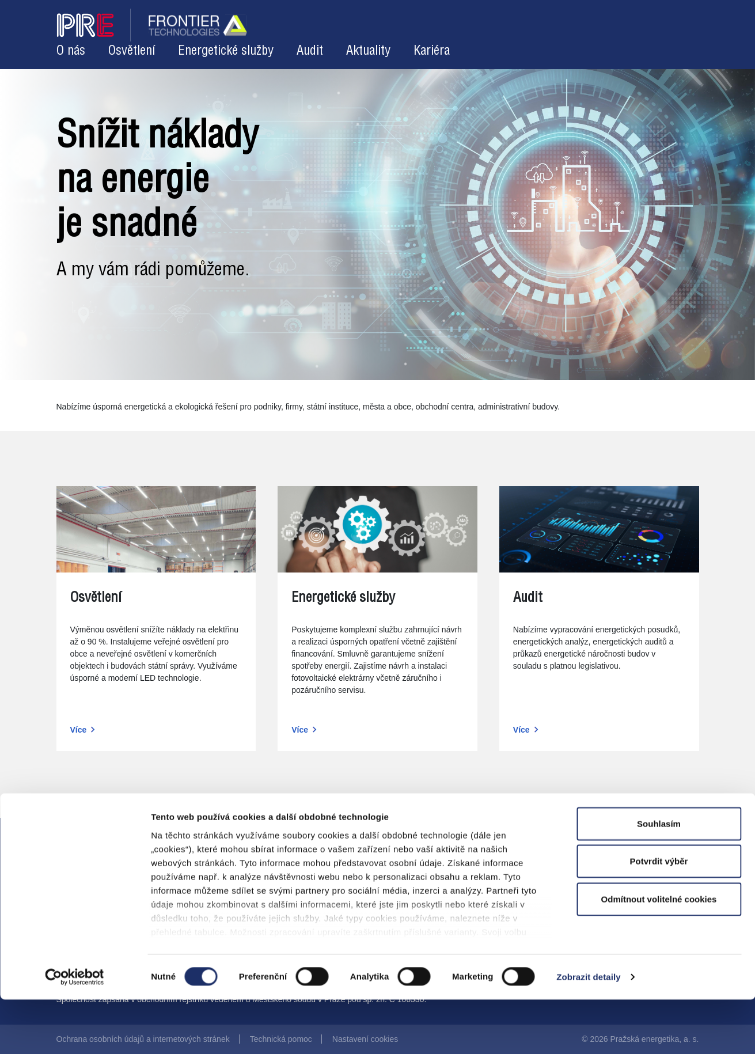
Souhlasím (659, 878)
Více (78, 729)
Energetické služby (226, 51)
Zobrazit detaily (588, 1031)
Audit (310, 51)
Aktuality (368, 51)
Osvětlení (131, 51)
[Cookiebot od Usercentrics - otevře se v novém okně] (74, 1031)
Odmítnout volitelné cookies (659, 953)
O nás (70, 51)
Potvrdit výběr (659, 915)
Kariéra (431, 51)
